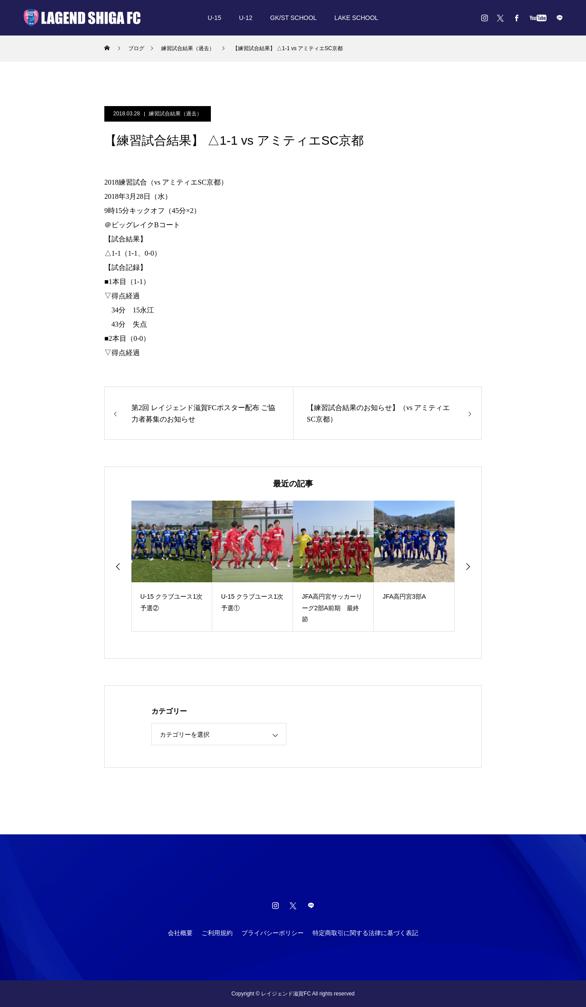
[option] (171, 566)
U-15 (214, 17)
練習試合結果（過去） (175, 114)
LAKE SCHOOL (356, 17)
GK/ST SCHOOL (293, 17)
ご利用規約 (217, 932)
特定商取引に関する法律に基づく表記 (365, 932)
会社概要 (180, 932)
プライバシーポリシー (273, 932)
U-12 (245, 17)
